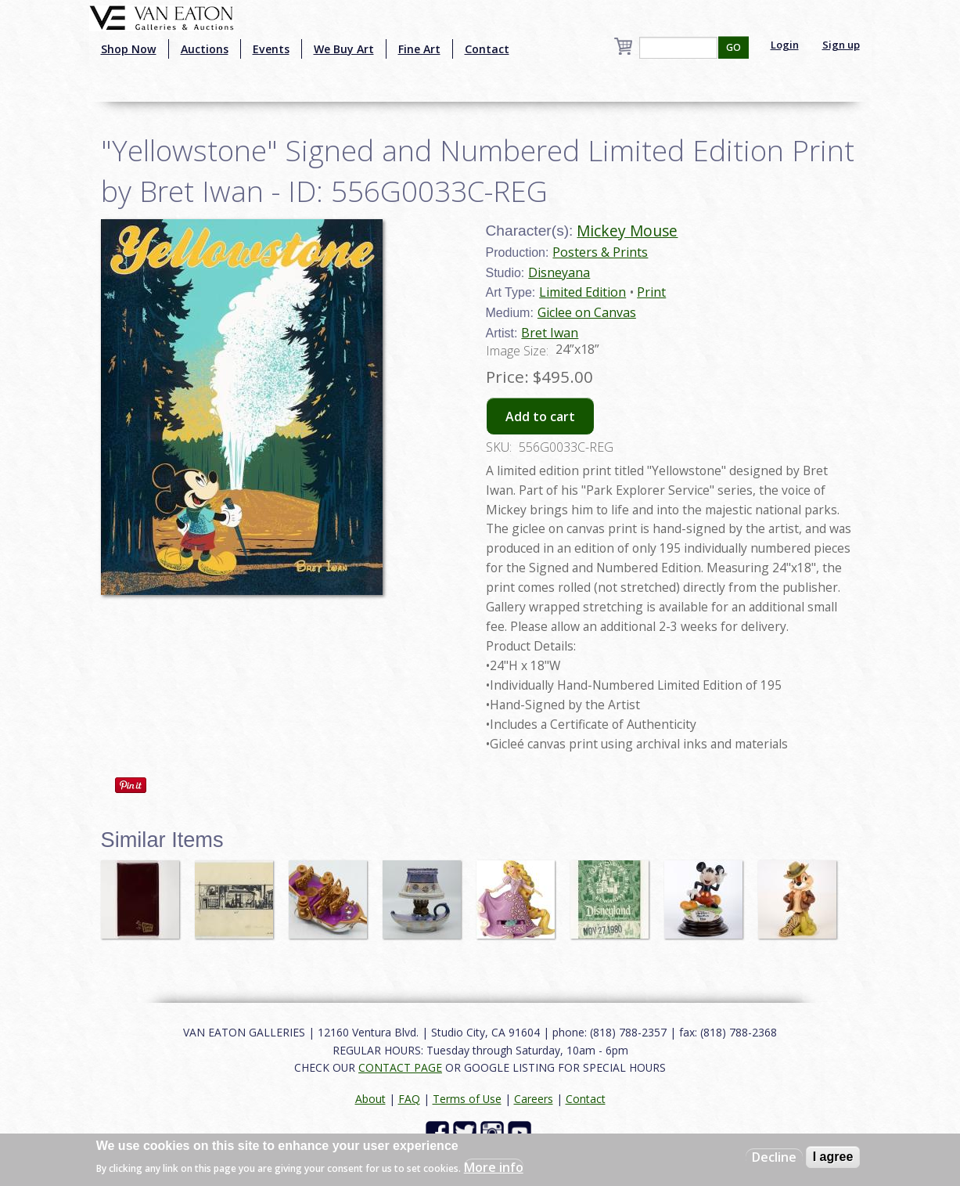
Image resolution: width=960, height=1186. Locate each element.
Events (271, 48)
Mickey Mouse (627, 230)
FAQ (409, 1098)
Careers (533, 1098)
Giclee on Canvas (587, 312)
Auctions (204, 48)
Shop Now (128, 48)
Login (785, 45)
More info (493, 1167)
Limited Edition (582, 292)
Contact (487, 48)
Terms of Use (467, 1098)
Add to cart (540, 416)
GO (733, 47)
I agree (833, 1156)
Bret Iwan (549, 332)
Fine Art (419, 48)
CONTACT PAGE (400, 1067)
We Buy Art (344, 48)
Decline (774, 1157)
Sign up (841, 45)
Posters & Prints (600, 252)
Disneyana (559, 272)
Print (651, 292)
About (370, 1098)
